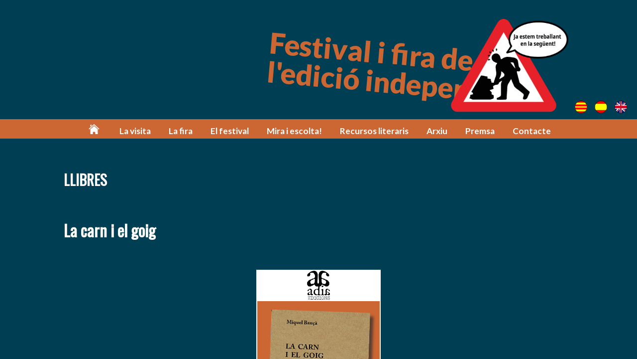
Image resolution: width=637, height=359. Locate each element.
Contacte (532, 131)
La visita (135, 131)
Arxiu (436, 131)
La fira (181, 131)
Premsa (480, 131)
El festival (230, 131)
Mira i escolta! (294, 131)
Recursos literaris (374, 131)
